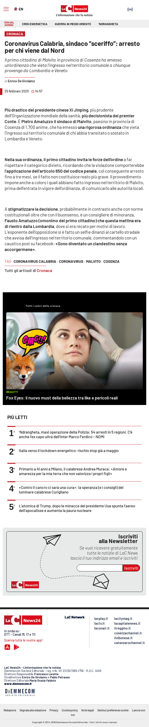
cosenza (111, 261)
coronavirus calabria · (36, 261)
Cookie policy (70, 710)
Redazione (10, 710)
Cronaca (44, 270)
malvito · (94, 261)
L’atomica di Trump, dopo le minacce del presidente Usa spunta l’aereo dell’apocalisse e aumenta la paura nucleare (77, 508)
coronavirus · (72, 261)
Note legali (87, 710)
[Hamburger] (6, 9)
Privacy (54, 710)
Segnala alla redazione (33, 710)
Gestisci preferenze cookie (113, 710)
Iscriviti (131, 567)
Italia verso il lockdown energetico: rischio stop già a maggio (69, 450)
